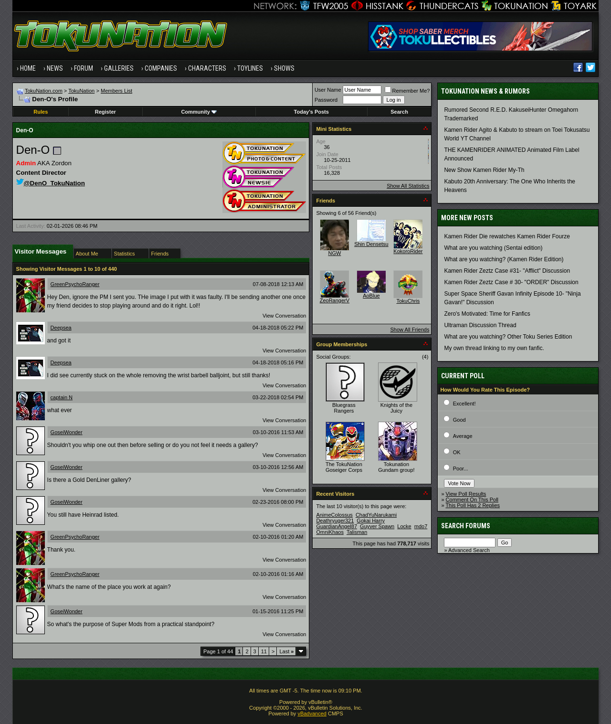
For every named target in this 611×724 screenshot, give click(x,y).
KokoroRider (407, 251)
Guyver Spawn (377, 526)
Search (399, 112)
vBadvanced (312, 713)
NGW (334, 253)
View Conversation (284, 316)
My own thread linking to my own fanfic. (494, 348)
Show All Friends (409, 329)
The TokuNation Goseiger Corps (344, 467)
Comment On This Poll (472, 499)
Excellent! (464, 403)
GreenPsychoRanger (75, 284)
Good (459, 420)
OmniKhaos (329, 532)
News (55, 68)
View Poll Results (466, 494)
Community (199, 112)
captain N (62, 397)
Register (105, 112)
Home (28, 68)
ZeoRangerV (334, 300)
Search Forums (465, 526)
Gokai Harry (371, 520)
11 (264, 651)
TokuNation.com (44, 91)
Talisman (357, 532)
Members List (116, 91)
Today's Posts (311, 112)
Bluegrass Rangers (344, 408)
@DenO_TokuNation (50, 183)
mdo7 (421, 526)
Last (286, 651)
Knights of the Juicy (396, 408)
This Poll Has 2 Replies (472, 505)
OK (457, 452)
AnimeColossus (334, 515)
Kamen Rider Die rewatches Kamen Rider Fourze (506, 236)
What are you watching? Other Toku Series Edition (508, 336)
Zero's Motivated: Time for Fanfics (487, 313)
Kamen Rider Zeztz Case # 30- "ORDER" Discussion (511, 282)
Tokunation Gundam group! (396, 467)
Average (463, 436)
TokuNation (81, 91)
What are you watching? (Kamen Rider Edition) (503, 259)
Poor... (460, 468)
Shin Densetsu (371, 244)
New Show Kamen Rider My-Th (484, 170)
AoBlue (371, 295)
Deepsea (61, 327)
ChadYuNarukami (376, 515)
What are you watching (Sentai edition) (493, 248)
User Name (328, 90)
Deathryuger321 (335, 520)
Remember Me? (407, 91)
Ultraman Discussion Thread (480, 325)
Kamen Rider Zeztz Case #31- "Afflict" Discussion (507, 270)
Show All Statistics (408, 186)
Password (326, 100)
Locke (404, 526)
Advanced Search (469, 550)
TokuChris (408, 301)
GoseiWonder (67, 432)
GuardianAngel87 (336, 526)
